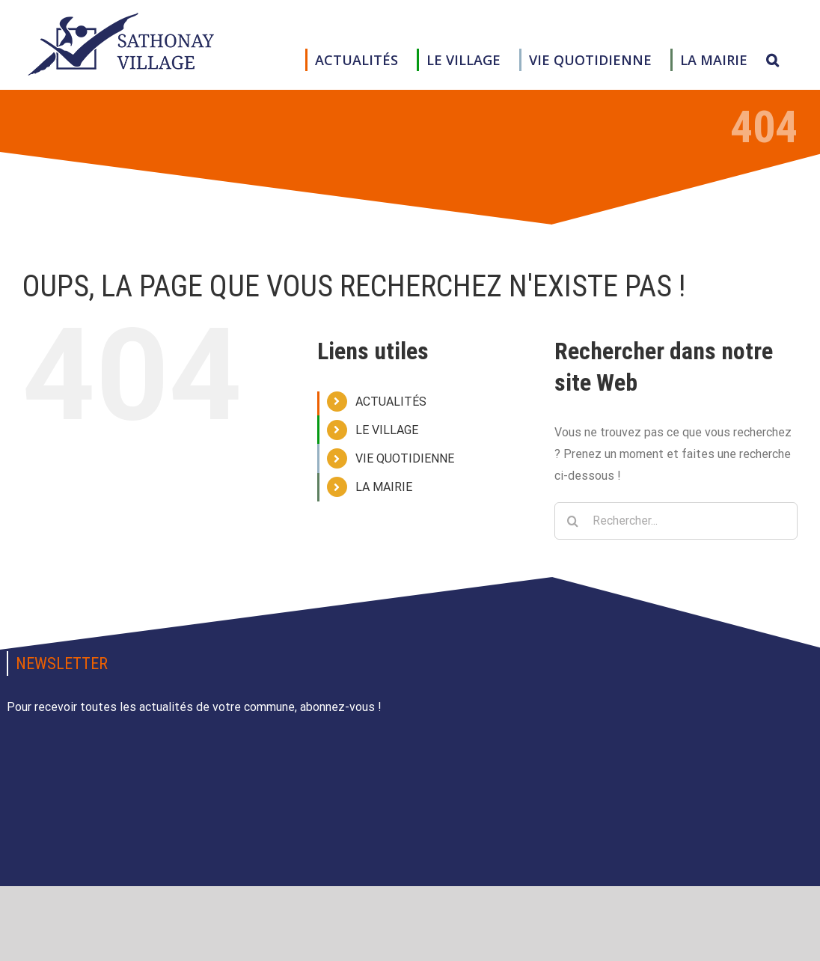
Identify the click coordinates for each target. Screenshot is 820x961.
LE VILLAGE (386, 430)
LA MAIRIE (383, 487)
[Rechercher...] (676, 521)
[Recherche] (573, 521)
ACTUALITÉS (390, 401)
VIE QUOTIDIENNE (404, 458)
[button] (772, 60)
